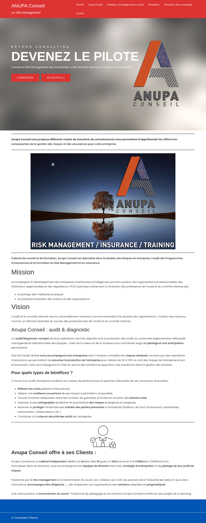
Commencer (25, 77)
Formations (153, 4)
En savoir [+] (56, 77)
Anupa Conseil (95, 4)
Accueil (80, 4)
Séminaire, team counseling (178, 4)
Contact (80, 13)
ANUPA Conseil (28, 5)
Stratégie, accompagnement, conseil (125, 4)
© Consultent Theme (24, 518)
